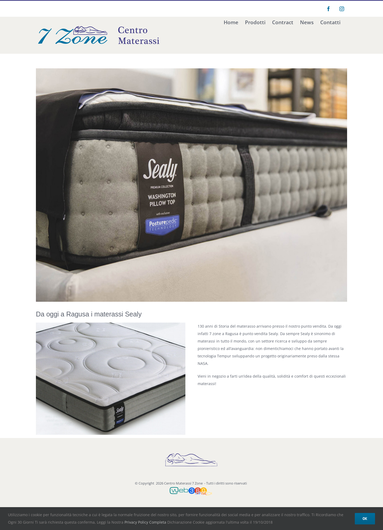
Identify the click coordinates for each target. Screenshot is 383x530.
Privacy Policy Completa (144, 522)
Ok (365, 518)
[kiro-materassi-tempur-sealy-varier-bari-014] (191, 185)
